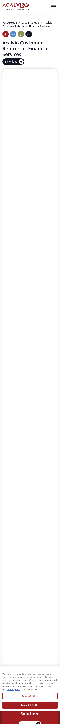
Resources (9, 22)
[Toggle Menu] (53, 6)
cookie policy (13, 689)
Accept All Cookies (30, 705)
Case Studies (30, 22)
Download (14, 61)
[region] (30, 688)
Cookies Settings (30, 696)
